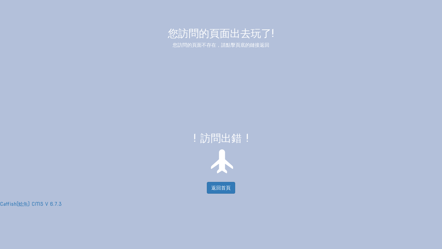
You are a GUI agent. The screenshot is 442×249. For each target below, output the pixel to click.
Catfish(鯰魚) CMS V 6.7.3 (31, 204)
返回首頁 (221, 188)
